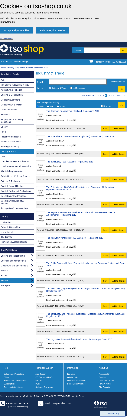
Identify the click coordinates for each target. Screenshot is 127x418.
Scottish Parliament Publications (16, 191)
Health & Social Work (11, 141)
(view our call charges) (18, 407)
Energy (4, 127)
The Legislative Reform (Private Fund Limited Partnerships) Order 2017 (79, 339)
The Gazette (6, 237)
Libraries (71, 374)
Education (5, 114)
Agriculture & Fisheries (11, 90)
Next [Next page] (119, 95)
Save (105, 129)
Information (72, 368)
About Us (103, 368)
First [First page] (83, 95)
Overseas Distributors (76, 380)
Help (6, 368)
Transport (5, 285)
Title (51, 106)
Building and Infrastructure (13, 256)
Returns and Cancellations (15, 380)
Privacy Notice (105, 384)
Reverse (107, 106)
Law (3, 156)
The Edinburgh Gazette (12, 171)
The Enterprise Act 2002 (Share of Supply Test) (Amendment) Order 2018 (80, 136)
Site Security (104, 387)
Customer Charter (106, 380)
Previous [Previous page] (90, 95)
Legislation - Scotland (24, 68)
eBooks (39, 380)
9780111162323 (66, 230)
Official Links (72, 377)
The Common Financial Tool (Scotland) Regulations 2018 (72, 111)
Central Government (10, 100)
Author (62, 106)
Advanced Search (117, 81)
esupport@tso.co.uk (62, 403)
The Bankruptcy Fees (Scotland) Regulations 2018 (69, 162)
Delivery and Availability (14, 374)
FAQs (6, 377)
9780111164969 (66, 204)
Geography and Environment (14, 266)
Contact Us (6, 61)
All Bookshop (79, 88)
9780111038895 (66, 179)
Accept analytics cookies (16, 30)
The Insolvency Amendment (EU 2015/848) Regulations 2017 (74, 238)
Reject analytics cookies (52, 30)
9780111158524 (66, 255)
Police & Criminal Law (11, 227)
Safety (4, 275)
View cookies (6, 38)
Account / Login (21, 61)
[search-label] (78, 82)
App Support (41, 374)
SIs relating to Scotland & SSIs (15, 85)
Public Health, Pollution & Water (15, 176)
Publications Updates (76, 384)
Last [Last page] (125, 95)
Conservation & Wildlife (12, 105)
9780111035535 (66, 331)
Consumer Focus (9, 109)
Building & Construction (12, 95)
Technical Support (44, 368)
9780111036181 (66, 281)
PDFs (38, 384)
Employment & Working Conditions (12, 120)
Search (78, 50)
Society (11, 68)
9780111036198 (66, 306)
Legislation (6, 222)
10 (114, 95)
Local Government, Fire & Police (16, 166)
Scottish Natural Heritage (12, 186)
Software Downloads (44, 387)
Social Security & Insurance (13, 196)
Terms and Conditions (13, 387)
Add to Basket (118, 129)
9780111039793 (66, 128)
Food (3, 132)
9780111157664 (66, 357)
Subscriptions (9, 384)
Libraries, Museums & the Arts (15, 161)
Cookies (102, 377)
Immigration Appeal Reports (14, 242)
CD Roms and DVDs (44, 377)
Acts (3, 80)
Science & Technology (11, 181)
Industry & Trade (41, 68)
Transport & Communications (14, 208)
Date (41, 106)
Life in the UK (7, 232)
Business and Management (13, 261)
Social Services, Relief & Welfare (12, 202)
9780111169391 (66, 154)
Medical (4, 270)
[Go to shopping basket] (110, 62)
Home (3, 68)
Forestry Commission (11, 137)
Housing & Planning (10, 146)
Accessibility (104, 374)
